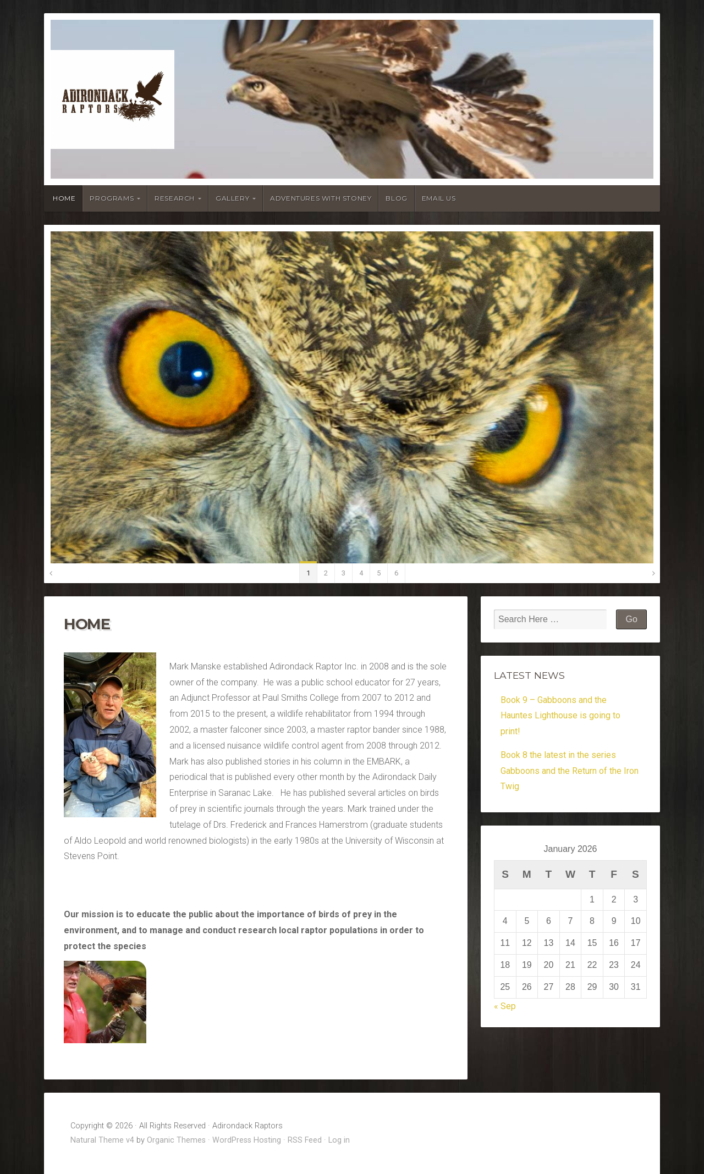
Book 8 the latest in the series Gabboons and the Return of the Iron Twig (570, 771)
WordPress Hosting (246, 1140)
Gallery (232, 198)
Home (64, 198)
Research (175, 198)
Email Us (439, 198)
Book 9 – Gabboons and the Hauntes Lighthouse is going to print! (560, 716)
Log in (339, 1140)
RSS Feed (305, 1140)
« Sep (505, 1006)
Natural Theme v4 (102, 1140)
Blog (396, 198)
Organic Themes (176, 1140)
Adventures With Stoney (320, 198)
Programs (112, 198)
